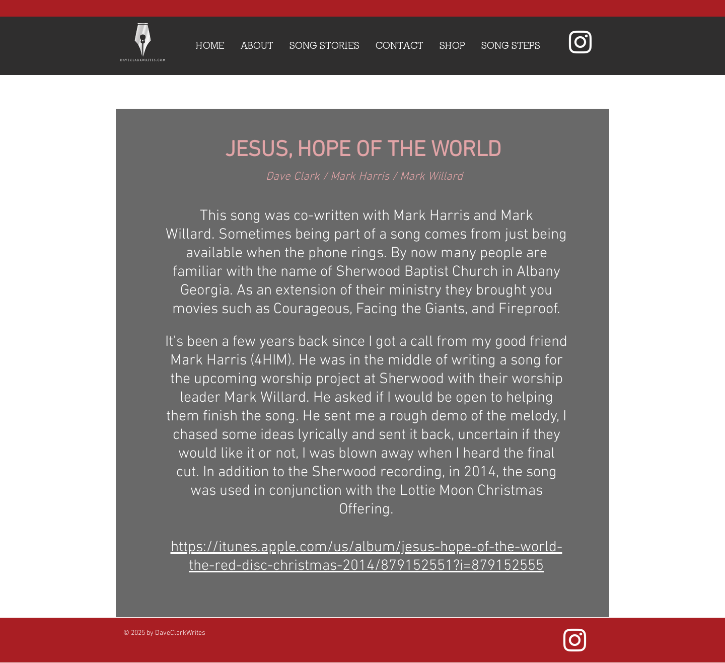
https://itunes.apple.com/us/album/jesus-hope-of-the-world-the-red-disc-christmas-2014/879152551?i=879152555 (366, 556)
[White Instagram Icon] (580, 42)
